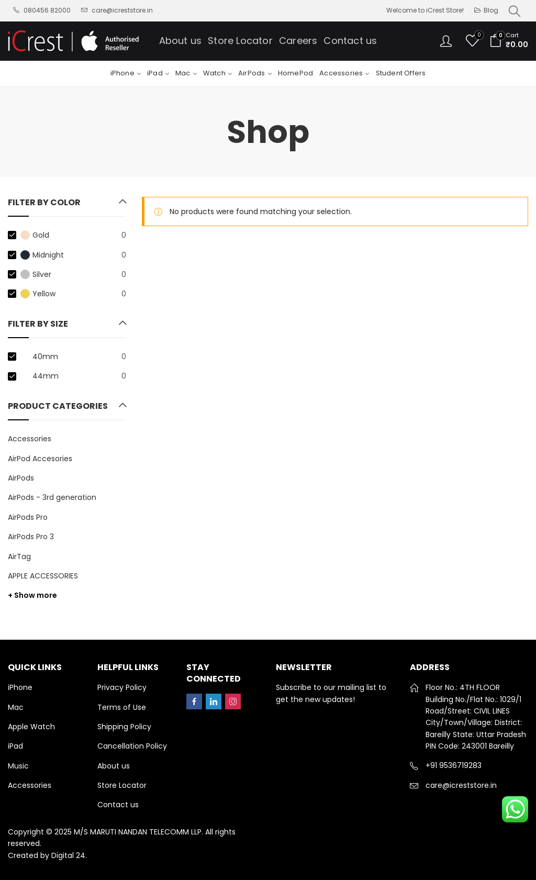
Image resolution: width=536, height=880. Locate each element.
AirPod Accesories (40, 458)
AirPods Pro (28, 517)
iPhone (20, 687)
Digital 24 (68, 855)
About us (113, 766)
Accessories (29, 438)
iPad (15, 746)
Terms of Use (121, 707)
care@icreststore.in (461, 785)
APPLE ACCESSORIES (43, 576)
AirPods (21, 478)
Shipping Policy (124, 726)
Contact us (118, 804)
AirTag (19, 556)
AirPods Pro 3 (31, 536)
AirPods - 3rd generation (52, 497)
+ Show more (32, 595)
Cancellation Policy (132, 746)
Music (18, 766)
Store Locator (122, 785)
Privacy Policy (122, 687)
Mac (16, 707)
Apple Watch (31, 726)
